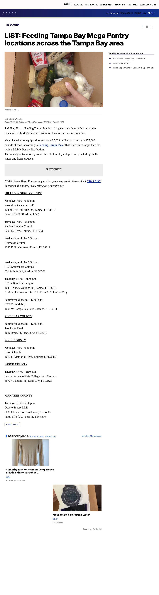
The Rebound (112, 13)
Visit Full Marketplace (91, 436)
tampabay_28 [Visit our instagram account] (7, 13)
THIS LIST (94, 181)
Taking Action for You (121, 63)
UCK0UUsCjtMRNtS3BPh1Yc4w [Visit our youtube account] (13, 13)
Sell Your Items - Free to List (43, 437)
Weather (106, 4)
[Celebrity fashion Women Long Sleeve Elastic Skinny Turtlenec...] (30, 462)
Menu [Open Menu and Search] (67, 4)
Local (78, 4)
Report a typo (12, 424)
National (91, 4)
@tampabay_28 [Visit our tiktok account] (16, 13)
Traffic (132, 4)
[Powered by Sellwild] (97, 529)
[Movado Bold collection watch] (77, 506)
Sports (120, 4)
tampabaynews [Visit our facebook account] (4, 13)
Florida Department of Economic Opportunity (132, 68)
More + (151, 13)
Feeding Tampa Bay (51, 145)
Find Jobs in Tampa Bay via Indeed (128, 58)
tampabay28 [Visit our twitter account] (10, 13)
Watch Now (148, 4)
